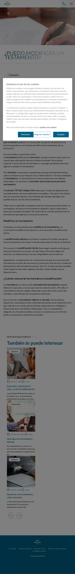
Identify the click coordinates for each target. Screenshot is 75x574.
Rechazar (25, 134)
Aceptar (61, 134)
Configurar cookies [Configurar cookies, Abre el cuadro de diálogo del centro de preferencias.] (41, 134)
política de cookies (48, 127)
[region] (37, 109)
